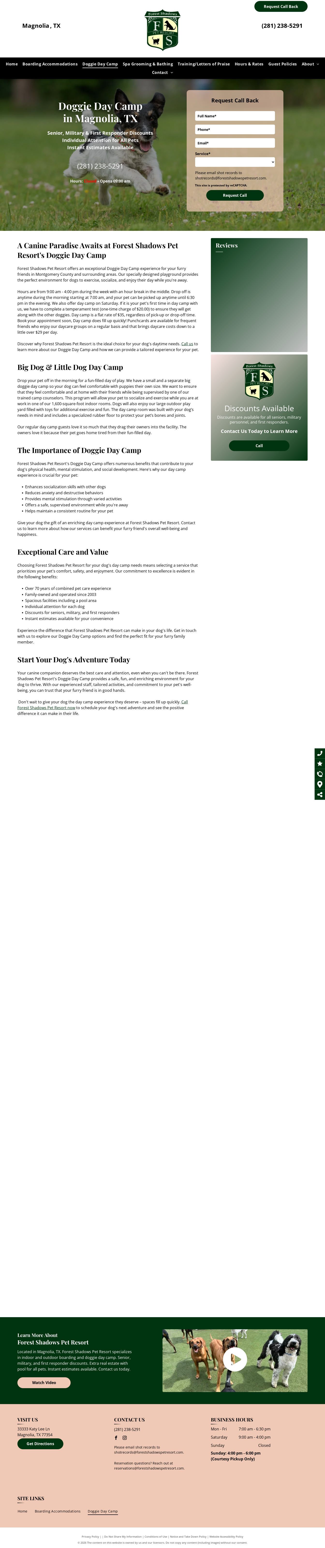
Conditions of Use (156, 1536)
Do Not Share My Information (123, 1536)
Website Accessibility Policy (226, 1536)
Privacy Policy (90, 1536)
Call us (187, 343)
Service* (202, 153)
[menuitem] (11, 64)
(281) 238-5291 (282, 25)
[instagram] (125, 1438)
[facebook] (116, 1438)
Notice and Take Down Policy (188, 1536)
